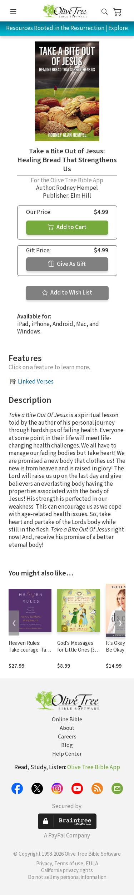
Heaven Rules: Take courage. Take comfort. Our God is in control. (30, 653)
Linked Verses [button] (36, 381)
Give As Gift (67, 264)
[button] (104, 12)
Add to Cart (67, 227)
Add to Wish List (67, 292)
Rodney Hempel (77, 188)
